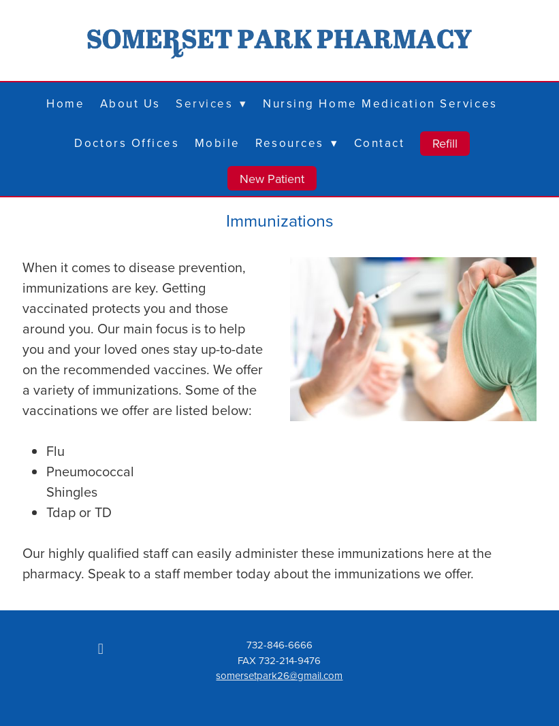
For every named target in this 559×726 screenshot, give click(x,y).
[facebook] (101, 648)
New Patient (272, 178)
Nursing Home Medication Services (380, 103)
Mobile (217, 143)
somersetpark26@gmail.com (279, 675)
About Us (130, 103)
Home (65, 103)
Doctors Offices (126, 143)
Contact (379, 143)
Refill (445, 143)
